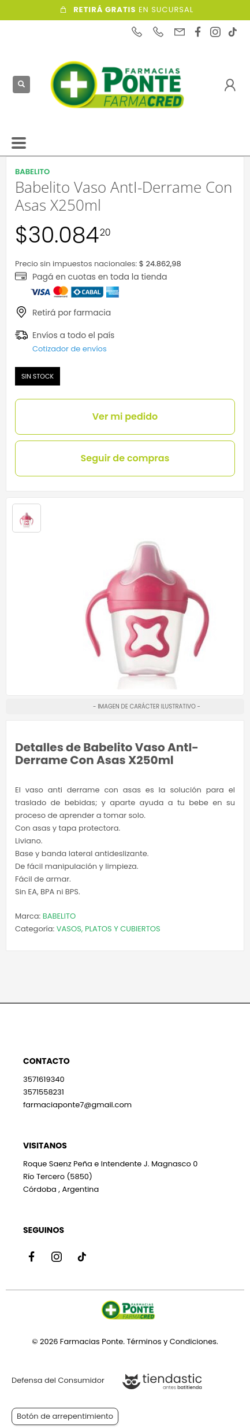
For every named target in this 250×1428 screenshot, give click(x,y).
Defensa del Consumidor (58, 1380)
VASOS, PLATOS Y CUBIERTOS (109, 928)
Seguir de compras (125, 458)
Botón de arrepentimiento (65, 1416)
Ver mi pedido (125, 416)
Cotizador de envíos (69, 348)
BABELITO (59, 916)
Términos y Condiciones (172, 1341)
